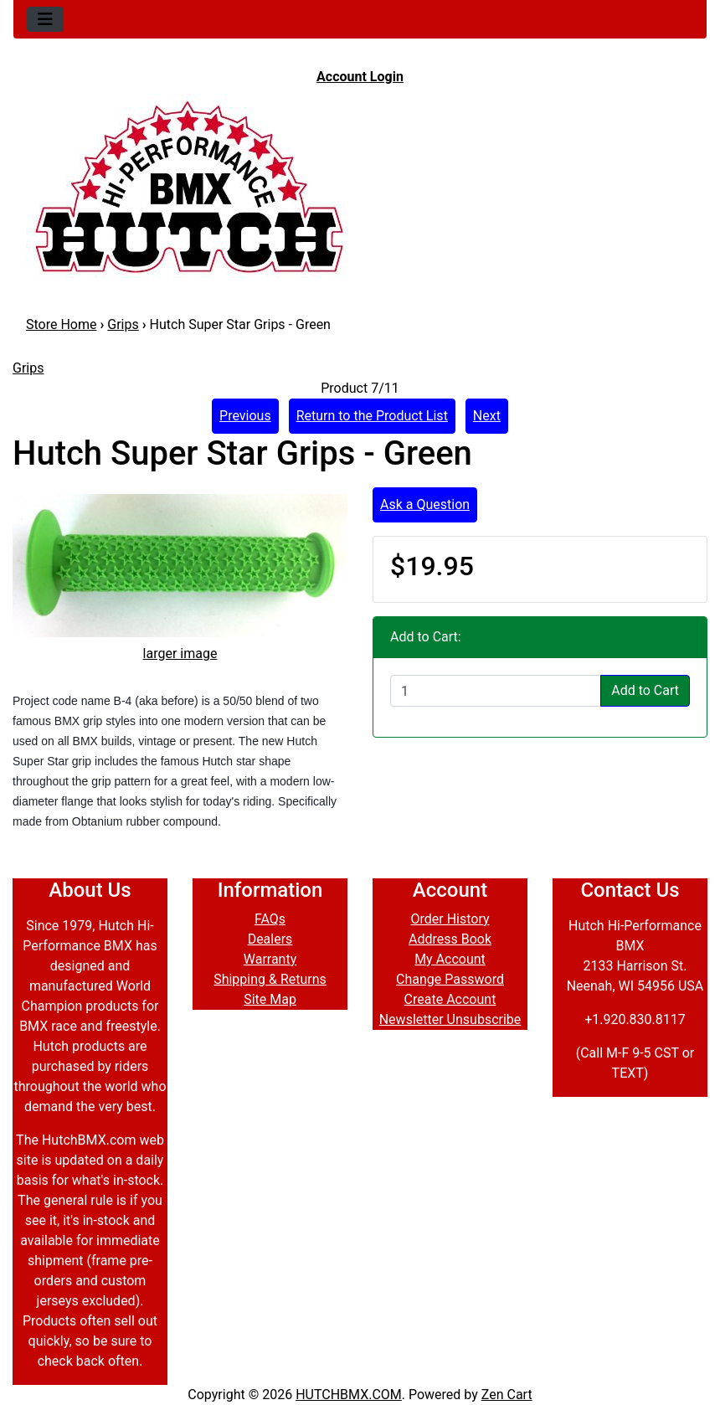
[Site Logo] (360, 186)
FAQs (270, 919)
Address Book (450, 939)
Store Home (61, 324)
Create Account (450, 999)
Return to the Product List (372, 416)
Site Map (270, 999)
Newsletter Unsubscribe (450, 1019)
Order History (449, 919)
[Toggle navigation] (45, 19)
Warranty (270, 959)
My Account (450, 959)
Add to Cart (645, 690)
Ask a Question (425, 504)
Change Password (450, 979)
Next (487, 416)
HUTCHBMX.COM (349, 1394)
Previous (245, 416)
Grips (122, 324)
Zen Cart (506, 1394)
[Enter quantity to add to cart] (495, 691)
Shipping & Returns (270, 979)
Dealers (270, 939)
